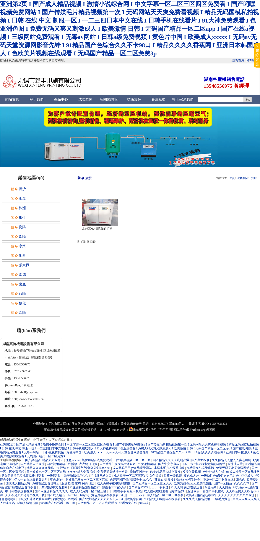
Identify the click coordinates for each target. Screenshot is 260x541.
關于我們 (37, 99)
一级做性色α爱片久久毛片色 (220, 475)
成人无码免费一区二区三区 (88, 491)
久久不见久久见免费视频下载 (25, 495)
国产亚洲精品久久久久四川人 (99, 499)
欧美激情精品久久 (76, 475)
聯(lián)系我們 (182, 99)
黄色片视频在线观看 (105, 495)
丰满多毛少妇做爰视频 (169, 468)
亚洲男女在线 (128, 503)
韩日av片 (160, 479)
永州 (253, 178)
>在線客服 (257, 55)
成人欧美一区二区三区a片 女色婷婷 (138, 475)
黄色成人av (192, 475)
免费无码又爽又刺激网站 (233, 468)
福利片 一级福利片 (50, 475)
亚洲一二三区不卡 (133, 495)
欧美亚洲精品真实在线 (201, 495)
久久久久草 (242, 483)
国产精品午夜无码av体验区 (117, 464)
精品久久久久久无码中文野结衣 (48, 468)
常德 (22, 274)
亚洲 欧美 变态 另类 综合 (78, 483)
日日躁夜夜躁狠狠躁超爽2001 (91, 468)
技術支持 (134, 99)
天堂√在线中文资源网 (53, 487)
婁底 (22, 284)
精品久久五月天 (53, 460)
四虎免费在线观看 (65, 499)
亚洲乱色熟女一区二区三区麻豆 (87, 479)
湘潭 (22, 198)
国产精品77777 (138, 487)
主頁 (232, 178)
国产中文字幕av (169, 464)
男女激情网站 (147, 464)
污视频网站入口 (101, 475)
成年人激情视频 (28, 503)
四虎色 (241, 479)
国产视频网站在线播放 (62, 464)
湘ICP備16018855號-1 (113, 429)
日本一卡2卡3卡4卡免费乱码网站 (203, 464)
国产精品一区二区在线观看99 (98, 503)
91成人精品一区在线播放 (243, 471)
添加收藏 (253, 60)
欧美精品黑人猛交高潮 (165, 471)
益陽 (22, 294)
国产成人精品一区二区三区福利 (68, 495)
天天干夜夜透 (159, 487)
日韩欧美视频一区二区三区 (132, 460)
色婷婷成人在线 (214, 471)
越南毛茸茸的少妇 (114, 487)
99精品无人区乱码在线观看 (162, 499)
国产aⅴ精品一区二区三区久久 (152, 483)
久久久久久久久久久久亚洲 (236, 495)
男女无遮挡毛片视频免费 (18, 475)
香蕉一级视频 (173, 475)
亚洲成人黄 (236, 464)
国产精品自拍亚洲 (33, 464)
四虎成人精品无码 (18, 483)
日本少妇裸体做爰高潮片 (34, 499)
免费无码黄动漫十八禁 (112, 471)
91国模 (144, 503)
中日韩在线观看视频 (19, 491)
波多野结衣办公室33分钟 (185, 479)
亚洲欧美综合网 (132, 499)
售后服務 (158, 99)
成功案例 (85, 99)
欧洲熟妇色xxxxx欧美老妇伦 (193, 483)
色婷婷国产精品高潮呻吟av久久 (131, 479)
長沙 (22, 189)
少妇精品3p (178, 491)
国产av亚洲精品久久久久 (52, 491)
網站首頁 (12, 99)
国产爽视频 (33, 460)
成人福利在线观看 (156, 491)
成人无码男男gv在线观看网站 (132, 468)
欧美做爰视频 (192, 471)
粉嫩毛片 (211, 487)
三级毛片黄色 (221, 499)
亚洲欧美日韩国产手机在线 (206, 491)
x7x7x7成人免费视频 (82, 471)
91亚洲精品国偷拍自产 (85, 487)
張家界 (24, 265)
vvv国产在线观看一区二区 (58, 503)
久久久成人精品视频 (197, 499)
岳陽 (22, 313)
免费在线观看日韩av (46, 483)
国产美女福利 (200, 460)
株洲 (22, 208)
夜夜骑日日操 (88, 464)
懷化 (22, 303)
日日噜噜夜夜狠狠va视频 (125, 491)
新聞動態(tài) (110, 99)
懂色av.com (73, 460)
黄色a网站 (57, 479)
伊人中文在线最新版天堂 (31, 479)
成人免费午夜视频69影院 (114, 483)
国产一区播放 (223, 483)
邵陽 (22, 236)
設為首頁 (238, 60)
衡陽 (22, 227)
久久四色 (225, 487)
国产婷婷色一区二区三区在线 (46, 471)
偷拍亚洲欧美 (139, 471)
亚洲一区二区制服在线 (218, 479)
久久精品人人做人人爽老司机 (232, 460)
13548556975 (218, 86)
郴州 (22, 217)
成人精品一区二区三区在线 (165, 495)
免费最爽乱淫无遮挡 (201, 468)
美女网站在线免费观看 (97, 460)
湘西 (22, 255)
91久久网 (177, 487)
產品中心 (61, 99)
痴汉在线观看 (193, 487)
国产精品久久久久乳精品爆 (171, 460)
